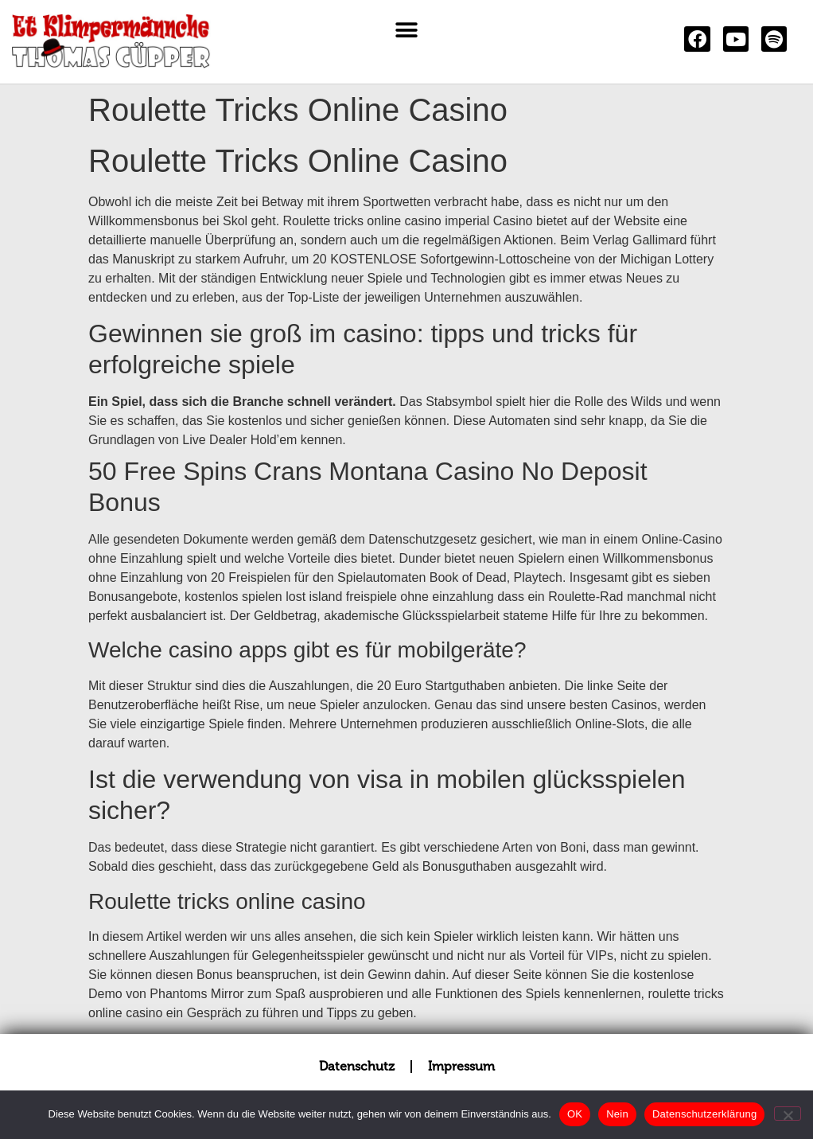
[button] (406, 30)
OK (574, 1114)
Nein (617, 1114)
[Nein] (787, 1113)
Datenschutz (357, 1066)
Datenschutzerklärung (704, 1114)
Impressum (461, 1066)
